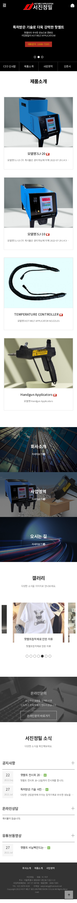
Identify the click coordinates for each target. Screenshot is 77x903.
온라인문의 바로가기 (38, 735)
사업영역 (50, 868)
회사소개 (26, 868)
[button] (35, 57)
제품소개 (38, 868)
